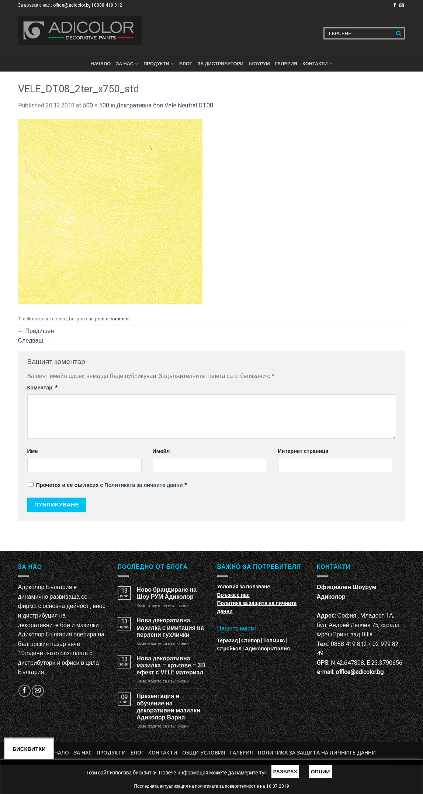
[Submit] (399, 33)
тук (263, 773)
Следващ (34, 340)
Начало (100, 63)
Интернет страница (303, 451)
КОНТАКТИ (317, 63)
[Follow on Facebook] (394, 5)
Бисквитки (29, 749)
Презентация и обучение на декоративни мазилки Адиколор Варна (168, 706)
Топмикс (274, 640)
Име (32, 451)
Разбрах (285, 771)
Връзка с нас (233, 595)
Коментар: (42, 388)
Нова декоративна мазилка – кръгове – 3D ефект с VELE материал (170, 665)
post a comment (112, 319)
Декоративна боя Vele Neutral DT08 (165, 105)
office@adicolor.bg (360, 672)
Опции (320, 771)
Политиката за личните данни (143, 485)
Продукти (111, 752)
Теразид (227, 640)
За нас (127, 63)
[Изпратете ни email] (401, 5)
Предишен (36, 330)
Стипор (250, 640)
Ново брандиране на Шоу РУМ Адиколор (166, 593)
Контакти (162, 752)
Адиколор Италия (267, 649)
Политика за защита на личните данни (317, 752)
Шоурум (259, 63)
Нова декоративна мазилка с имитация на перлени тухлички (170, 627)
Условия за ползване (243, 587)
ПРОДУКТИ (158, 63)
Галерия (286, 63)
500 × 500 (96, 105)
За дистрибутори (220, 63)
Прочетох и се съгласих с (108, 485)
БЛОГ (185, 63)
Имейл (161, 451)
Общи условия (203, 752)
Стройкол (229, 649)
